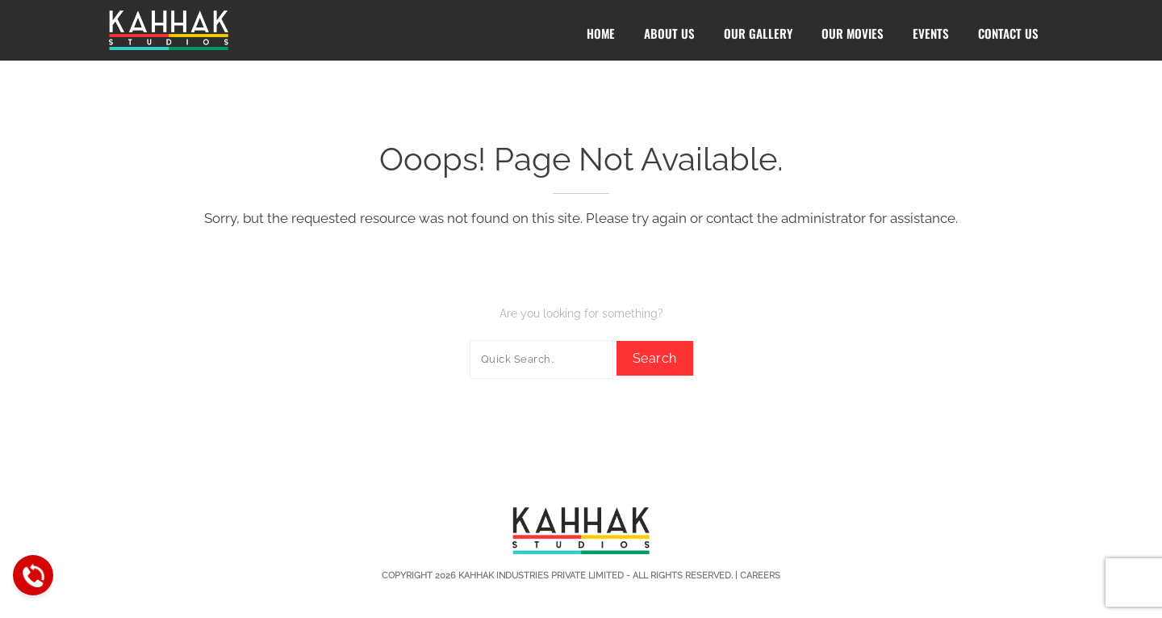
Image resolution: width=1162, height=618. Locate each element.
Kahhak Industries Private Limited (541, 575)
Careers (760, 575)
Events (931, 33)
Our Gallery (758, 33)
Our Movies (852, 33)
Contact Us (1008, 33)
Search (655, 358)
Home (601, 33)
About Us (669, 33)
